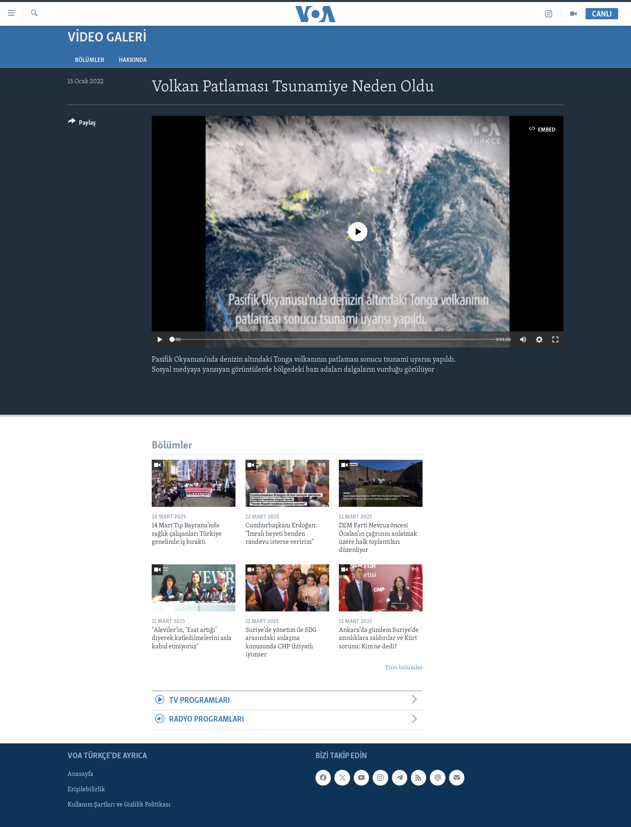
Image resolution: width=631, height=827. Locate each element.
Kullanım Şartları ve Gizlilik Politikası (119, 805)
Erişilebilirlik (86, 789)
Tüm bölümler (404, 668)
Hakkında (133, 60)
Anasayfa (80, 774)
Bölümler (89, 60)
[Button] (82, 124)
